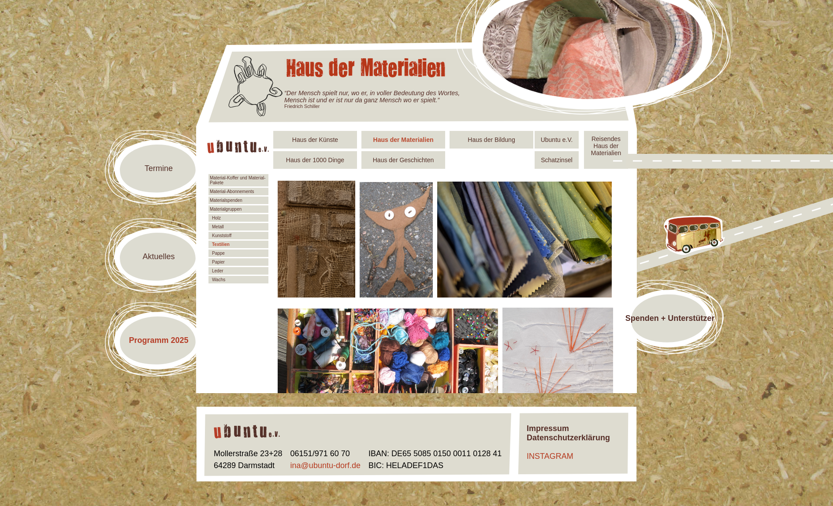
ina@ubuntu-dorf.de (325, 465)
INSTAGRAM (550, 456)
